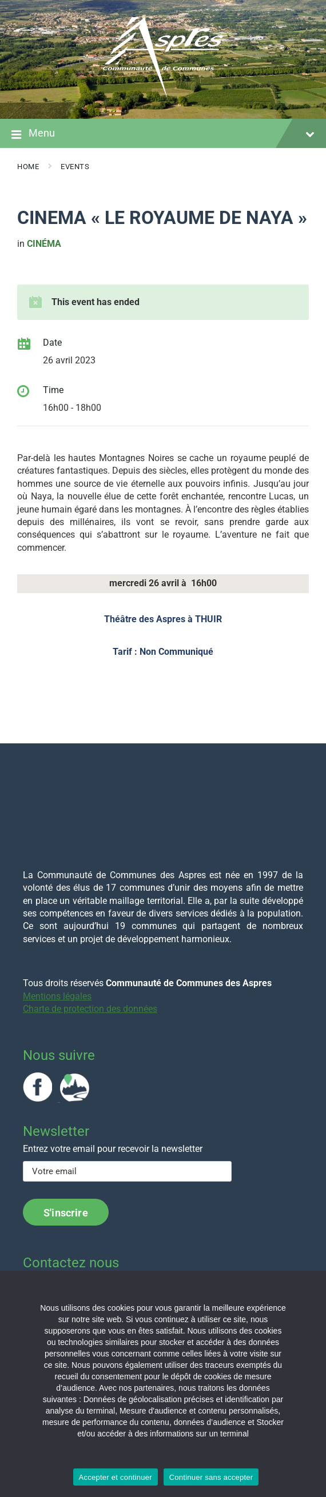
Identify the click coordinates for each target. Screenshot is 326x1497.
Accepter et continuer (115, 1477)
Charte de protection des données (90, 1008)
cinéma (44, 243)
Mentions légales (57, 996)
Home (28, 166)
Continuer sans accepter (211, 1477)
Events (75, 166)
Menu (163, 134)
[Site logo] (163, 96)
